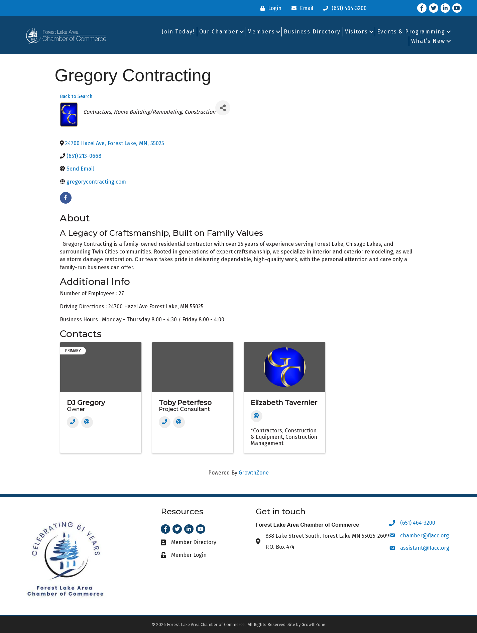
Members (261, 31)
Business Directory (312, 31)
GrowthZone (254, 472)
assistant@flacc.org (424, 548)
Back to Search (76, 96)
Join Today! (178, 31)
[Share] (222, 107)
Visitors (356, 31)
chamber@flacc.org (424, 535)
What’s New (428, 41)
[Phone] (73, 422)
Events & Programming (411, 31)
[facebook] (66, 198)
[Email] (300, 8)
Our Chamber (219, 31)
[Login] (269, 8)
